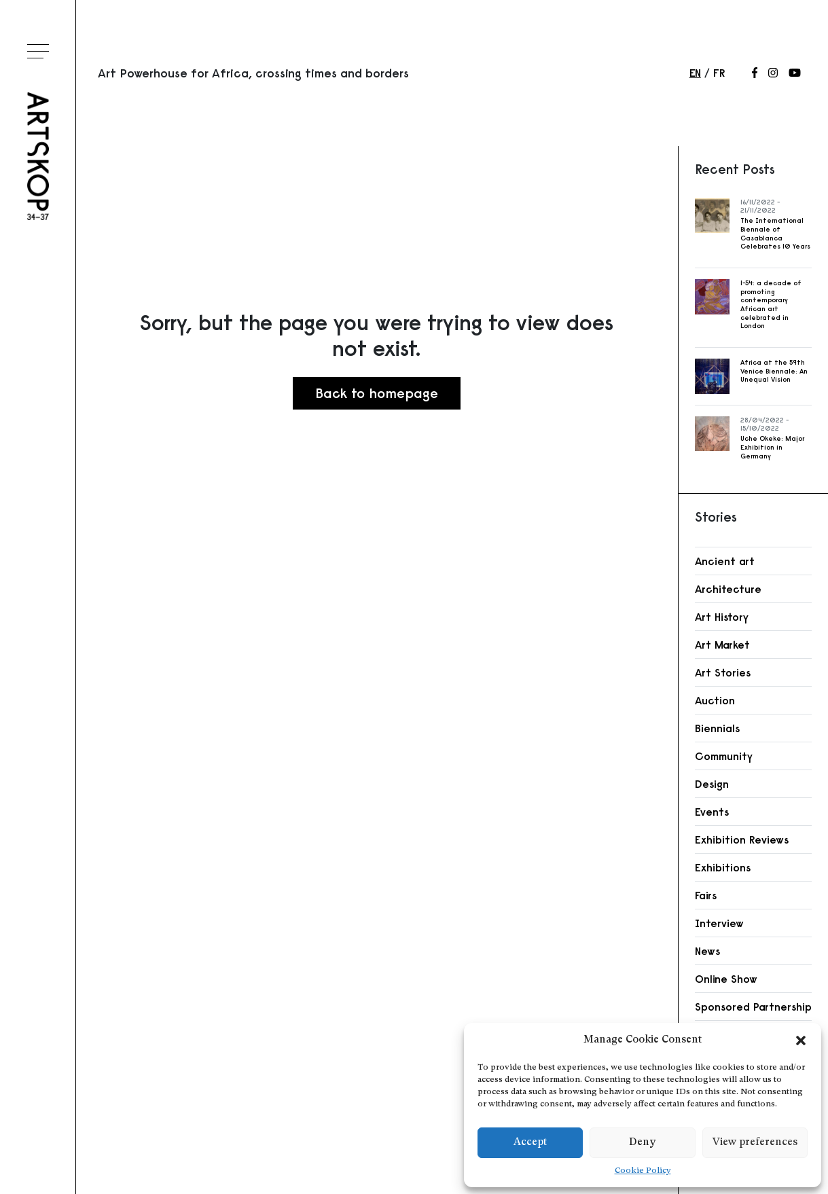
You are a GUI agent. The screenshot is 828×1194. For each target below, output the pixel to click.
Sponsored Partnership (753, 1006)
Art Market (722, 644)
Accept (530, 1143)
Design (712, 784)
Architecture (728, 589)
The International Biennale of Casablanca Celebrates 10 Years (775, 233)
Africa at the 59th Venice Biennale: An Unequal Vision (774, 371)
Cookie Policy (643, 1171)
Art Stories (723, 672)
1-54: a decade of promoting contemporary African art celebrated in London (771, 304)
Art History (722, 616)
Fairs (706, 895)
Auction (715, 700)
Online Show (726, 978)
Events (712, 811)
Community (724, 756)
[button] (801, 1040)
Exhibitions (723, 867)
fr (719, 72)
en (695, 72)
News (707, 951)
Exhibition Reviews (742, 839)
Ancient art (725, 561)
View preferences (755, 1143)
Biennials (717, 728)
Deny (642, 1143)
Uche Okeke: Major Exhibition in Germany (772, 447)
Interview (719, 923)
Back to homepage (376, 392)
